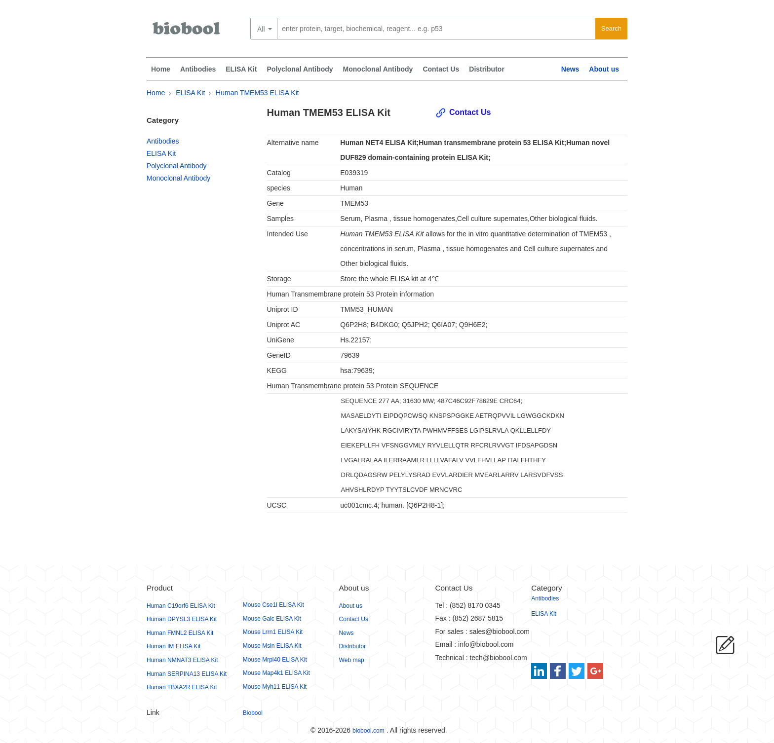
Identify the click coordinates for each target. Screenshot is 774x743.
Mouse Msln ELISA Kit (272, 645)
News (570, 69)
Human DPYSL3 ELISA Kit (182, 619)
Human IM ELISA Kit (173, 646)
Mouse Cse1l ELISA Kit (273, 604)
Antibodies (198, 69)
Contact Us (441, 69)
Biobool (253, 712)
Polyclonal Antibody (300, 69)
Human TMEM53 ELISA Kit (257, 93)
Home (160, 69)
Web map (351, 660)
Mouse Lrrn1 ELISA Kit (273, 632)
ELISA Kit (241, 69)
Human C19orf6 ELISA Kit (181, 605)
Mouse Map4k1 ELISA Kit (276, 672)
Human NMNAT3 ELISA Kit (182, 660)
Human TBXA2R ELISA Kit (182, 687)
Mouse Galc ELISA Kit (272, 618)
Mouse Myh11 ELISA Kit (275, 686)
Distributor (486, 69)
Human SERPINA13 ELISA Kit (187, 673)
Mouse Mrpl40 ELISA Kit (275, 659)
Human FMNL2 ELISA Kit (180, 633)
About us (604, 69)
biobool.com (368, 730)
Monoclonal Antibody (378, 69)
